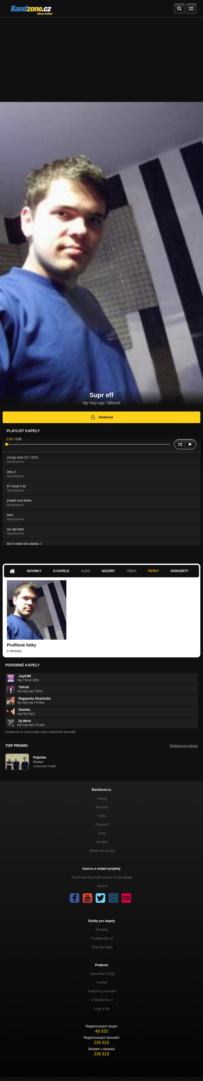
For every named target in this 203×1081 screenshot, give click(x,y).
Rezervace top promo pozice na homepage (102, 877)
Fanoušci (102, 824)
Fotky (153, 571)
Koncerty (179, 571)
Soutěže (102, 842)
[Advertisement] (101, 57)
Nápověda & (102, 974)
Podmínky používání (102, 991)
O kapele (61, 571)
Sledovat (101, 417)
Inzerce (102, 886)
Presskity (102, 930)
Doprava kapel (102, 947)
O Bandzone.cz (102, 1000)
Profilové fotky (21, 645)
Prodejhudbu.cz (102, 938)
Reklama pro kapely (184, 746)
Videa (131, 571)
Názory (108, 571)
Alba (85, 571)
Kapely (102, 798)
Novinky (34, 571)
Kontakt (102, 982)
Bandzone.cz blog (102, 851)
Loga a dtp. (102, 1008)
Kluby (102, 833)
